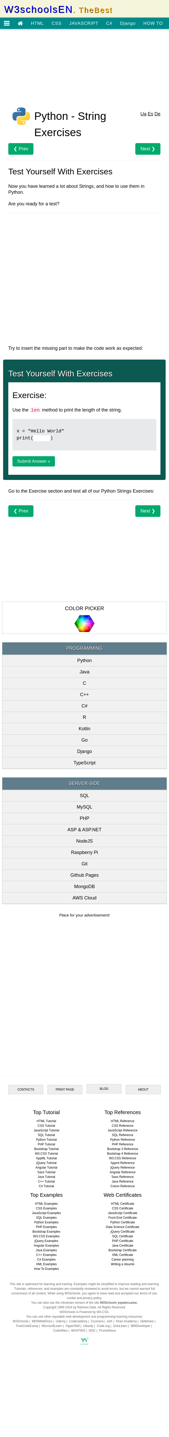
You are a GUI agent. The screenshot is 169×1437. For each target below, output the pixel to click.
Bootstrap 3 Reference (122, 1149)
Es (150, 113)
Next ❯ (147, 148)
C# (109, 23)
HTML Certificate (122, 1204)
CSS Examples (46, 1208)
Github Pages (84, 875)
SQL (84, 795)
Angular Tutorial (46, 1167)
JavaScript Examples (46, 1213)
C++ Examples (46, 1255)
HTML (37, 23)
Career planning (122, 1259)
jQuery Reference (122, 1167)
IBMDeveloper (140, 1326)
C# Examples (46, 1259)
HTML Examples (46, 1204)
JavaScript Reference (123, 1130)
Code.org (103, 1326)
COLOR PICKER (84, 608)
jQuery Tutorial (46, 1163)
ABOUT (143, 1089)
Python (84, 660)
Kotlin (84, 728)
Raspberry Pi (84, 852)
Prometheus (107, 1330)
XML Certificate (122, 1255)
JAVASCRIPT (83, 23)
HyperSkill (73, 1326)
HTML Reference (123, 1121)
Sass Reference (122, 1177)
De (157, 113)
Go (84, 740)
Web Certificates (123, 1195)
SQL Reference (122, 1135)
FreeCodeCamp (27, 1326)
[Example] (41, 438)
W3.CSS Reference (122, 1158)
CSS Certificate (122, 1208)
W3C (92, 1330)
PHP (84, 818)
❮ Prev (20, 148)
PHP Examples (46, 1227)
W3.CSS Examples (46, 1236)
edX (109, 1321)
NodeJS (84, 841)
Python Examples (46, 1222)
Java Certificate (122, 1245)
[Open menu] (6, 23)
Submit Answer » (33, 461)
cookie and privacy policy (84, 1298)
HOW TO (153, 23)
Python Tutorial (46, 1139)
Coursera (97, 1321)
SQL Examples (46, 1217)
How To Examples (46, 1269)
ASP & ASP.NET (84, 829)
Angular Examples (46, 1245)
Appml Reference (123, 1163)
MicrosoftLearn (52, 1326)
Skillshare (147, 1321)
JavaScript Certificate (122, 1213)
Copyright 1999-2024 (57, 1307)
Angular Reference (123, 1172)
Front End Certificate (122, 1217)
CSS (56, 23)
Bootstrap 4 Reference (122, 1153)
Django (128, 23)
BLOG (104, 1089)
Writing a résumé (122, 1264)
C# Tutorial (46, 1186)
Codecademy (78, 1321)
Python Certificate (122, 1222)
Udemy (61, 1321)
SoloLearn (120, 1326)
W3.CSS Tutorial (46, 1153)
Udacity (88, 1326)
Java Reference (122, 1181)
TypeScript (84, 762)
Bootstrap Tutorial (46, 1149)
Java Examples (46, 1250)
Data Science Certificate (122, 1227)
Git (84, 863)
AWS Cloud (84, 897)
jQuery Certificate (123, 1231)
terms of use (148, 1293)
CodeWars (60, 1330)
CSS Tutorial (46, 1126)
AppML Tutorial (46, 1158)
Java (84, 671)
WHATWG (78, 1330)
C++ (84, 694)
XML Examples (46, 1264)
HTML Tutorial (46, 1121)
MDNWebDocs (42, 1321)
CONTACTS (25, 1089)
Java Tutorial (46, 1177)
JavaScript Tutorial (46, 1130)
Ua (143, 113)
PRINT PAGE (65, 1089)
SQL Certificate (122, 1236)
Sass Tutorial (46, 1172)
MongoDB (84, 886)
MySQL (84, 807)
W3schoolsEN (58, 9)
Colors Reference (122, 1186)
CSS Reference (122, 1126)
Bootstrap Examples (46, 1231)
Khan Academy (126, 1321)
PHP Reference (122, 1144)
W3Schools (21, 1321)
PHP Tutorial (46, 1144)
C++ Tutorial (46, 1181)
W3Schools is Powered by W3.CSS (84, 1312)
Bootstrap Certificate (123, 1250)
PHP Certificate (122, 1241)
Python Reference (122, 1139)
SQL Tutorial (46, 1135)
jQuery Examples (46, 1241)
